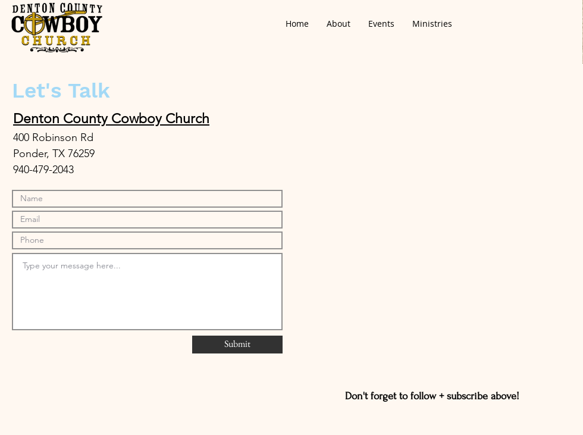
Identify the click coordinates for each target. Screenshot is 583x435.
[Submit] (237, 344)
